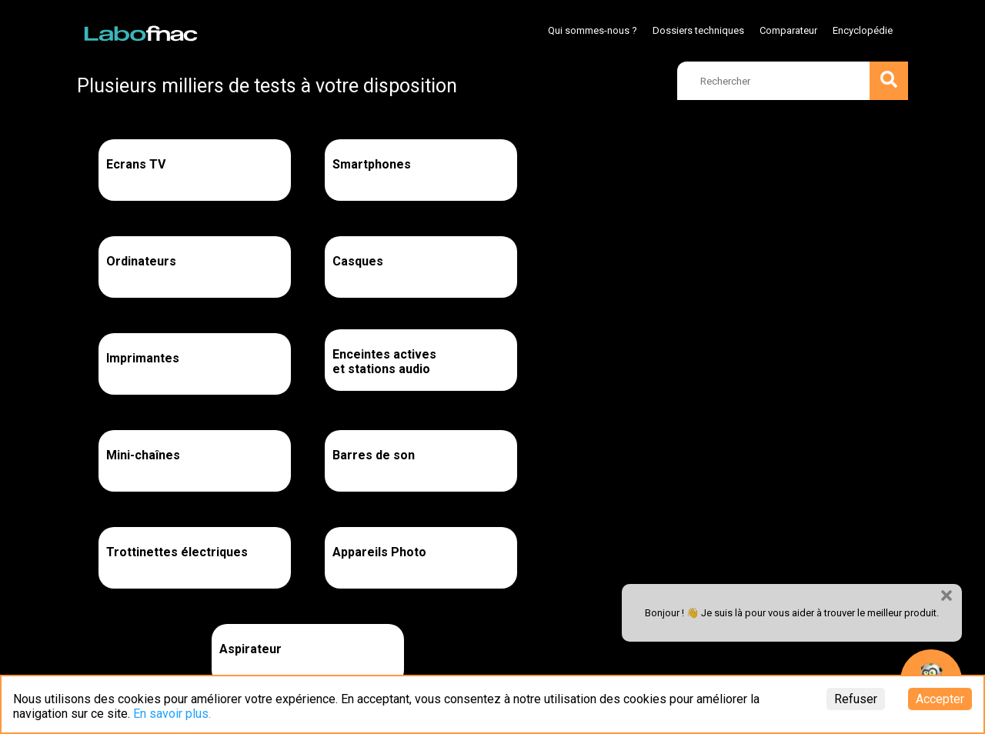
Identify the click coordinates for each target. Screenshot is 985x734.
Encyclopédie (863, 30)
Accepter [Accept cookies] (940, 699)
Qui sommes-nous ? (592, 30)
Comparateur (788, 30)
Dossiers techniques (698, 30)
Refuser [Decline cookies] (855, 699)
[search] (792, 81)
